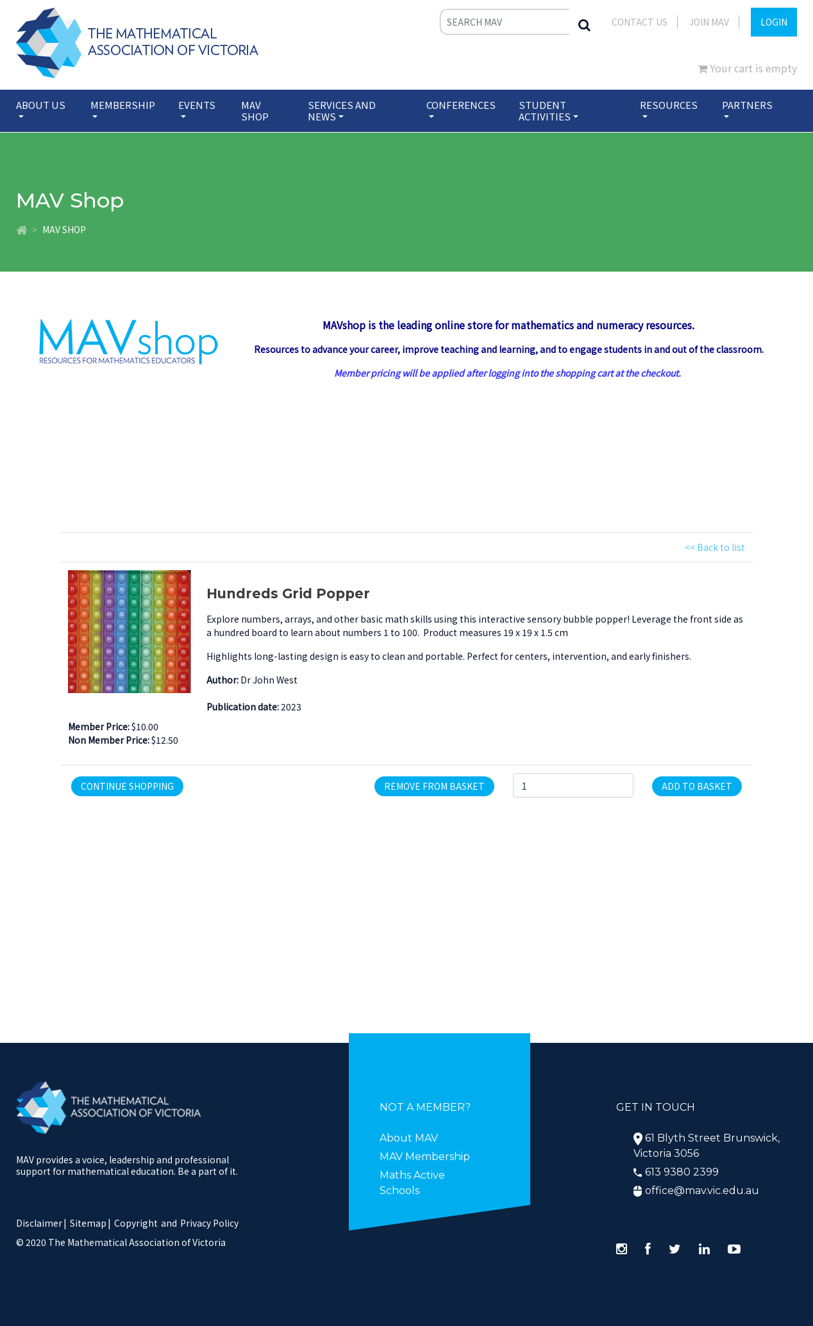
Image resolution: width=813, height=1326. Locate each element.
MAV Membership (425, 1156)
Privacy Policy (209, 1222)
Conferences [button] (461, 104)
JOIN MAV (709, 21)
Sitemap (88, 1222)
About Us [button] (40, 104)
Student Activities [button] (545, 110)
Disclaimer (41, 1222)
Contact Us (639, 21)
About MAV (409, 1138)
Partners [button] (747, 104)
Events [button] (196, 104)
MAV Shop (255, 110)
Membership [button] (122, 104)
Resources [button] (669, 104)
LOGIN (773, 21)
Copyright (136, 1222)
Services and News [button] (342, 110)
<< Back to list (715, 547)
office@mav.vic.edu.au (702, 1190)
